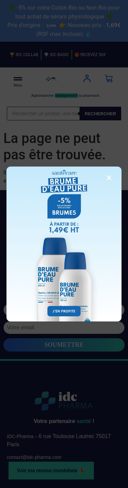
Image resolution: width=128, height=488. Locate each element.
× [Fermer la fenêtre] (109, 177)
